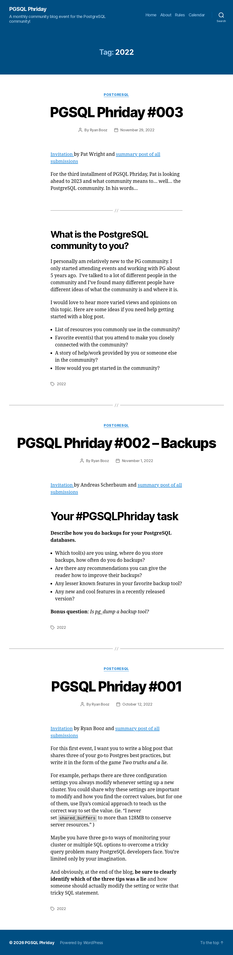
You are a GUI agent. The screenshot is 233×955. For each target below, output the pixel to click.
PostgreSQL (116, 95)
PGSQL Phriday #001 (116, 686)
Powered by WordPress (82, 942)
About (166, 14)
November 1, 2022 (137, 460)
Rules (180, 14)
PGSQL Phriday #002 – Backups (117, 442)
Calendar (197, 14)
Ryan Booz (99, 130)
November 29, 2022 (137, 130)
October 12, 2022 (138, 704)
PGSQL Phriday (27, 9)
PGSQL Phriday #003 (116, 112)
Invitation (62, 154)
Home (151, 14)
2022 (61, 384)
